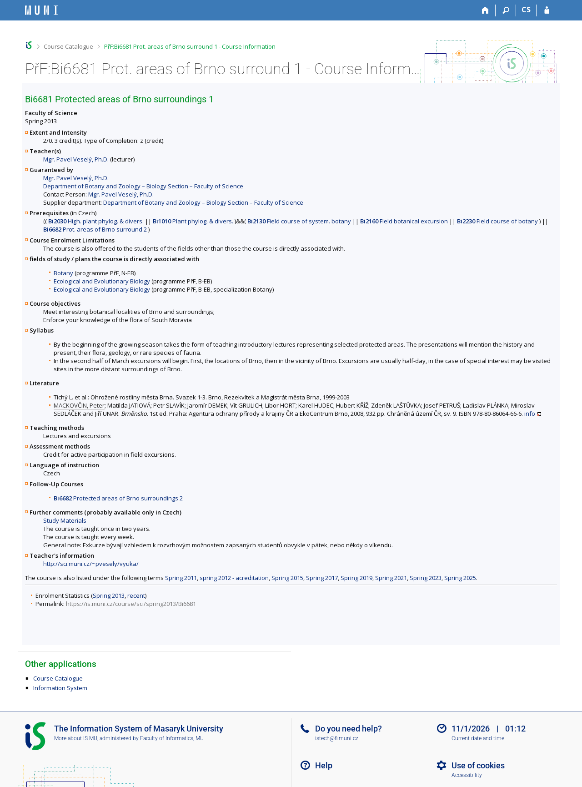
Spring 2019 (356, 578)
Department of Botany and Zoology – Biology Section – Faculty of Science (143, 186)
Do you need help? (348, 728)
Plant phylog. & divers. (193, 221)
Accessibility (467, 775)
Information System (60, 688)
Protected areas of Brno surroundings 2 (118, 498)
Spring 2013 (109, 595)
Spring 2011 (181, 578)
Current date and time (478, 738)
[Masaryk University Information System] (41, 10)
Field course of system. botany (299, 221)
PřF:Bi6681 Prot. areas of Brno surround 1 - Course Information (190, 46)
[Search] (506, 10)
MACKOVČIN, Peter (79, 405)
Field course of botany (497, 221)
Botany (63, 273)
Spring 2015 (287, 578)
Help (323, 765)
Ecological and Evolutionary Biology (102, 281)
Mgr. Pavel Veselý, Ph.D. (76, 159)
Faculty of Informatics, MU (172, 738)
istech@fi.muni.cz (336, 738)
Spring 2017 (322, 578)
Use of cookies (478, 765)
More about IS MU (75, 738)
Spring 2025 (460, 578)
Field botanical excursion (404, 221)
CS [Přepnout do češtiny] (526, 10)
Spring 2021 (391, 578)
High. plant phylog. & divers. (96, 221)
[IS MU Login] (547, 10)
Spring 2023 (426, 578)
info (529, 413)
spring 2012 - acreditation (234, 578)
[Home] (485, 10)
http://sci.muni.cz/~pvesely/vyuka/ (91, 564)
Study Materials (64, 520)
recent (136, 595)
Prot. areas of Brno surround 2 (95, 229)
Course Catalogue (68, 46)
